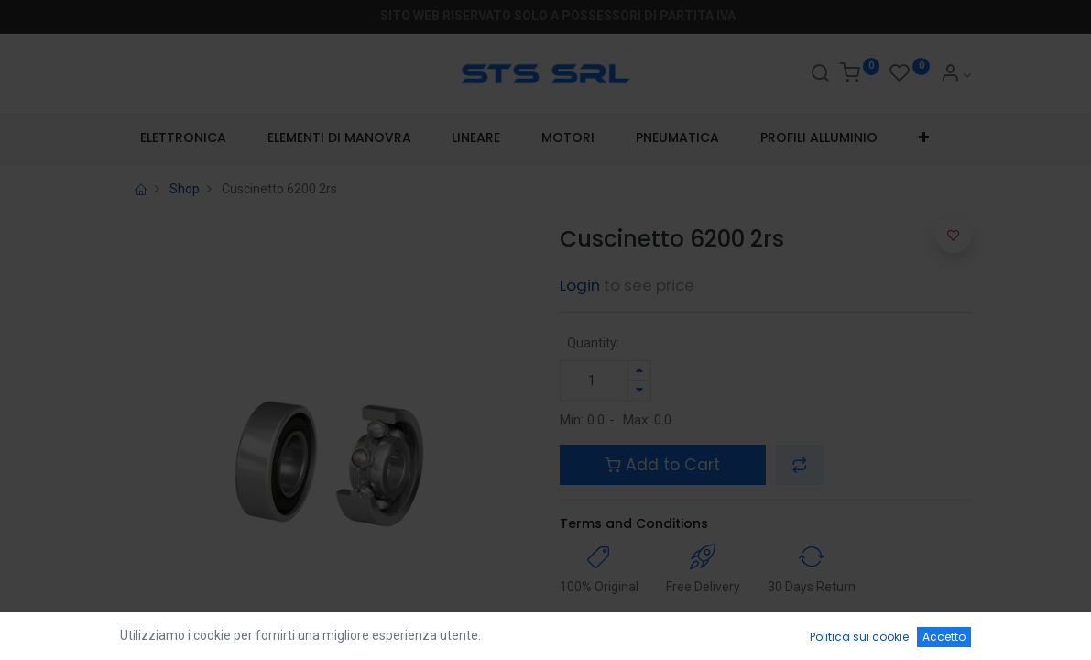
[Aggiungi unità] (639, 370)
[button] (923, 138)
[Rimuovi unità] (639, 391)
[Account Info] (956, 75)
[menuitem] (183, 138)
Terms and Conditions (634, 523)
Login (580, 285)
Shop (184, 189)
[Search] (820, 75)
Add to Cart (662, 465)
